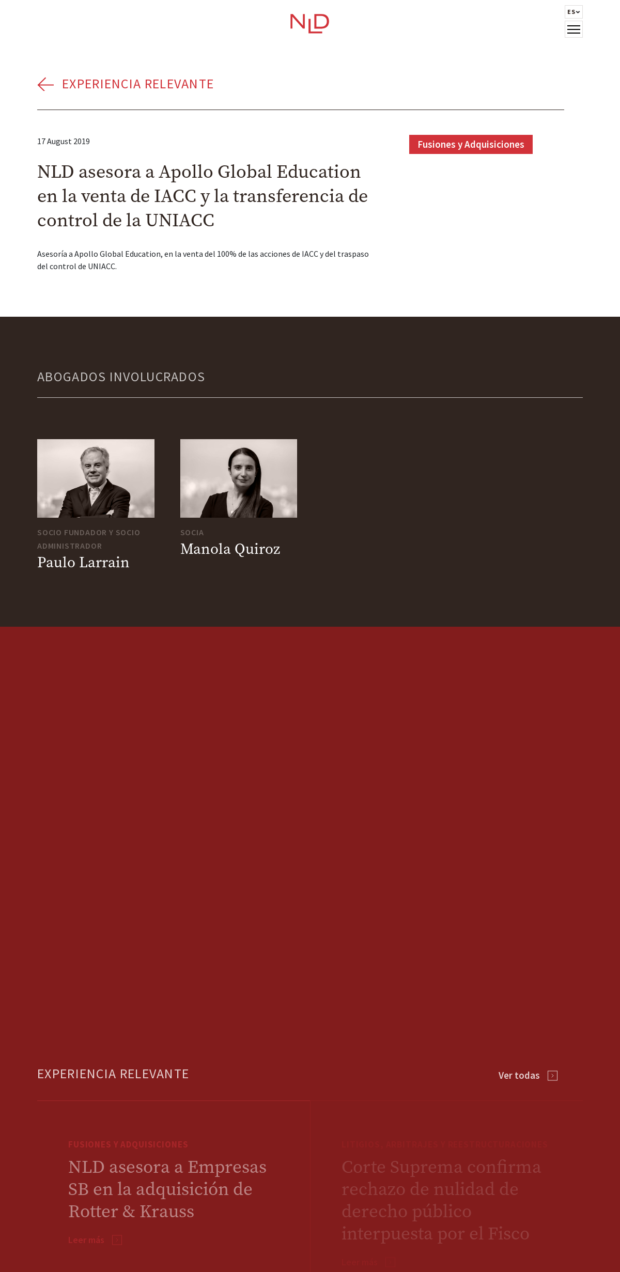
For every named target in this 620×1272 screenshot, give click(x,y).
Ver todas (519, 1075)
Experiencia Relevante (138, 83)
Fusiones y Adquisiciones (470, 144)
